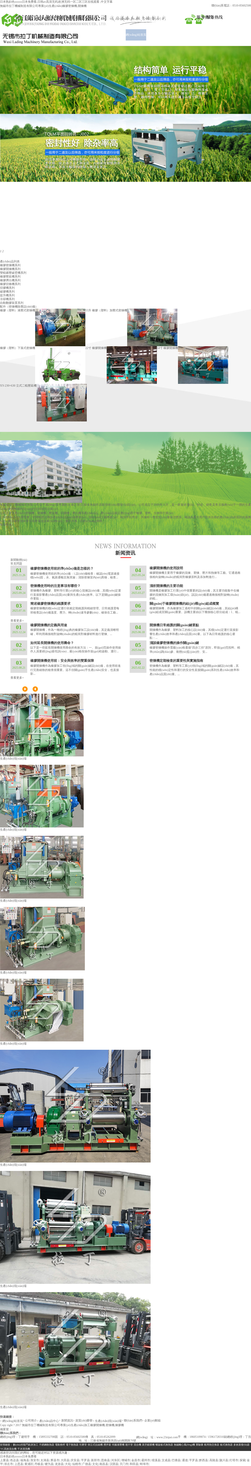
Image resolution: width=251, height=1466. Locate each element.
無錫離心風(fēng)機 (184, 1444)
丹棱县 (39, 1464)
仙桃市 (76, 1464)
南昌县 (103, 1464)
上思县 (18, 1464)
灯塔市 (233, 1460)
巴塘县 (176, 1460)
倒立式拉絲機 (95, 1444)
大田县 (65, 1460)
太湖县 (44, 1460)
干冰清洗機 (23, 1448)
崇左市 (8, 1464)
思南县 (105, 1460)
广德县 (86, 1464)
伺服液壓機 (118, 1444)
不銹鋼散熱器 (46, 1444)
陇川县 (223, 1460)
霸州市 (145, 1460)
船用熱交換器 (211, 1444)
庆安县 (75, 1460)
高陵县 (213, 1460)
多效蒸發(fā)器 (241, 1444)
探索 (243, 1460)
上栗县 (4, 1460)
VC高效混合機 (8, 1448)
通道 (185, 1460)
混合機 (137, 1444)
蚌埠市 (144, 1464)
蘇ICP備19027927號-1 (25, 1429)
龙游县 (59, 1464)
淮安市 (34, 1460)
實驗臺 (199, 1444)
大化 (68, 1464)
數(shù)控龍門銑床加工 (25, 1444)
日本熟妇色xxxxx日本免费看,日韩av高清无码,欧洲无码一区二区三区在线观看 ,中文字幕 (56, 1)
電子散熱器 (72, 1444)
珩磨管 (83, 1444)
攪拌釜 (107, 1444)
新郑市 (95, 1460)
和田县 (134, 1464)
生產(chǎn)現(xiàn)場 (13, 758)
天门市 (124, 1464)
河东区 (115, 1460)
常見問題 (16, 563)
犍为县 (49, 1464)
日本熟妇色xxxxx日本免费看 (18, 1456)
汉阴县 (114, 1464)
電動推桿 (60, 1444)
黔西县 (203, 1460)
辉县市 (55, 1460)
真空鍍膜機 (148, 1444)
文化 (95, 1464)
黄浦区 (28, 1464)
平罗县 (85, 1460)
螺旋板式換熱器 (164, 1444)
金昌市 (135, 1460)
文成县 (166, 1460)
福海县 (24, 1460)
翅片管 (129, 1444)
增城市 (125, 1460)
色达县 (14, 1460)
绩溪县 (156, 1460)
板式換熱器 (226, 1444)
